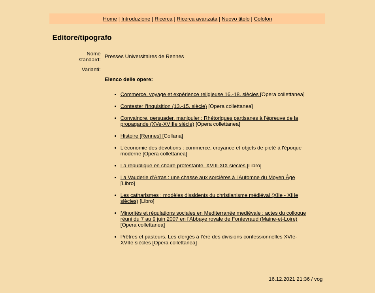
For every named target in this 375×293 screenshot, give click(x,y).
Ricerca (163, 19)
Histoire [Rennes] (141, 136)
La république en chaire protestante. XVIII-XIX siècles (184, 165)
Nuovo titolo (235, 19)
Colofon (263, 19)
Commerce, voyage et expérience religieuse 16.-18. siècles (190, 94)
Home (110, 19)
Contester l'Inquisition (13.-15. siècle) (164, 106)
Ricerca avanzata (197, 19)
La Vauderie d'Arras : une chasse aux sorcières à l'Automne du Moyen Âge (208, 177)
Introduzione (135, 19)
